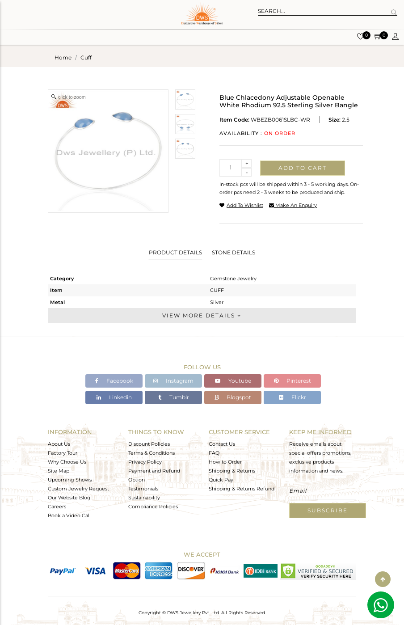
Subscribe (327, 510)
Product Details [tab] (175, 252)
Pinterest (292, 380)
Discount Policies (149, 444)
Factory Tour (62, 453)
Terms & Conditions (151, 453)
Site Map (58, 471)
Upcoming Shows (70, 480)
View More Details (202, 315)
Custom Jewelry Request (78, 489)
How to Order (225, 462)
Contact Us (222, 444)
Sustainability (144, 497)
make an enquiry (293, 205)
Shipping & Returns (232, 471)
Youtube (233, 380)
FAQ (214, 453)
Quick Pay (221, 480)
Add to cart (302, 168)
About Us (59, 444)
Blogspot (233, 397)
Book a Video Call (69, 515)
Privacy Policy (145, 462)
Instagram (173, 380)
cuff (86, 57)
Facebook (114, 380)
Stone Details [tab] (233, 252)
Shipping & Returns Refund (241, 489)
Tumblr (173, 397)
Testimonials (143, 489)
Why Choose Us (67, 462)
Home (63, 57)
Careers (57, 506)
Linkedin (114, 397)
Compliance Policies (153, 506)
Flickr (292, 397)
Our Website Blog (69, 497)
